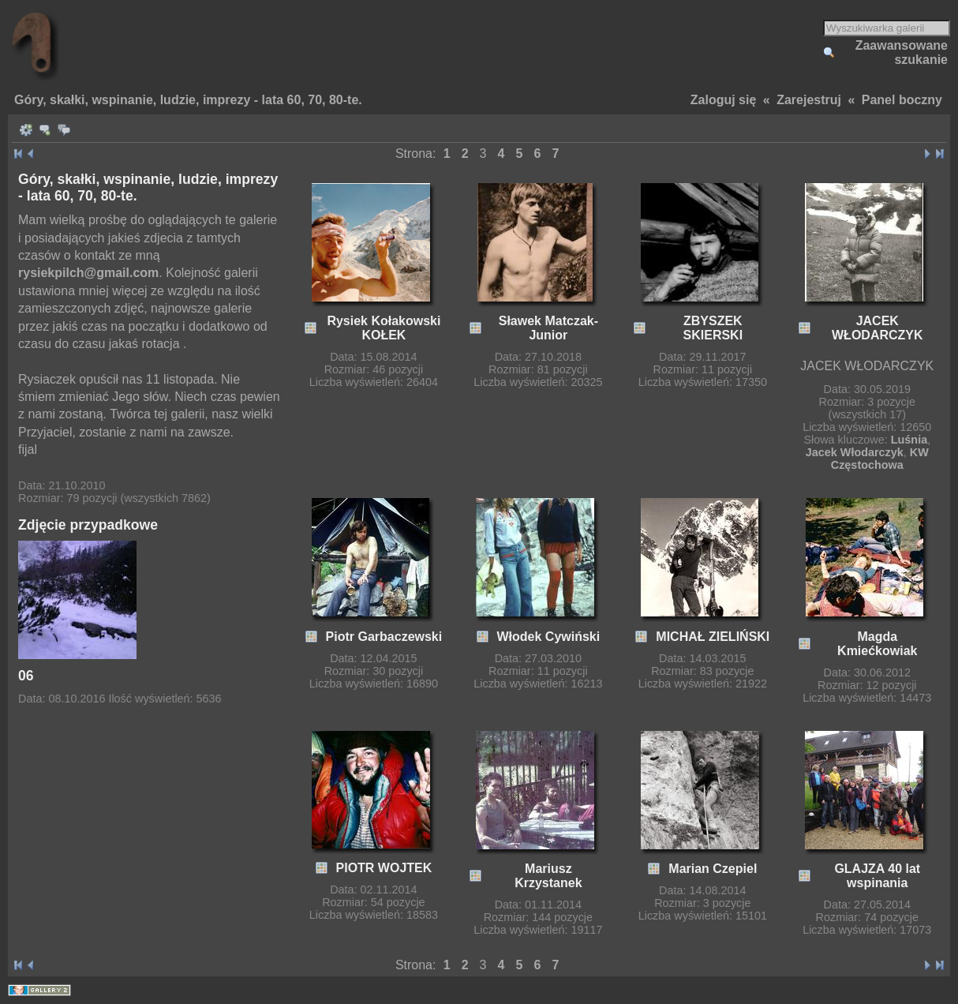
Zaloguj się (723, 100)
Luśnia (909, 439)
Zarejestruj (809, 100)
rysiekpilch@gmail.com (88, 272)
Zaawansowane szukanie (901, 52)
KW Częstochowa (880, 458)
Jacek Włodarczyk (855, 452)
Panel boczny (902, 100)
